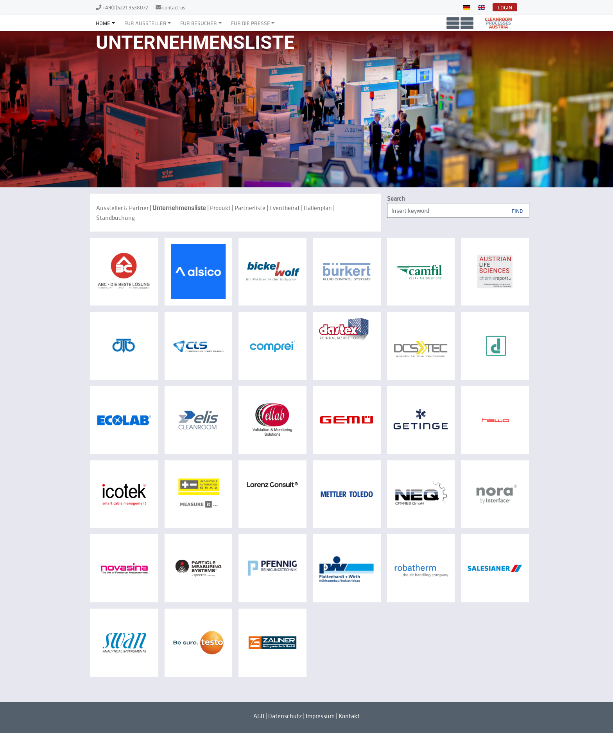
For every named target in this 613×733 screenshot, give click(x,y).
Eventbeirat (284, 207)
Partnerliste (250, 207)
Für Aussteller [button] (145, 23)
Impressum (320, 715)
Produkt (220, 207)
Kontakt (349, 715)
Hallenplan (318, 207)
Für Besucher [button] (198, 23)
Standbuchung (115, 217)
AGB (258, 715)
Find (517, 210)
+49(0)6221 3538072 (125, 7)
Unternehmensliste (179, 208)
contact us (173, 7)
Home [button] (103, 23)
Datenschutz (285, 715)
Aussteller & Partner (122, 207)
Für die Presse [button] (250, 23)
